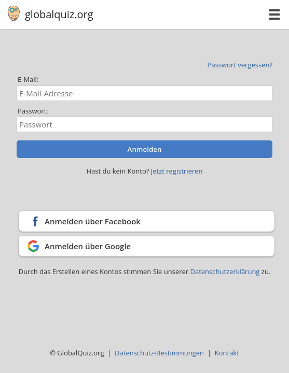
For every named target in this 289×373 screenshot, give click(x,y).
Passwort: (33, 111)
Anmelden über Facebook (93, 221)
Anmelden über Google (88, 246)
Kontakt (227, 352)
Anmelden (145, 149)
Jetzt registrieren (177, 171)
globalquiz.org (59, 14)
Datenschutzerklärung (226, 271)
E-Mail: (28, 79)
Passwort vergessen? (240, 64)
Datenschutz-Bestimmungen (159, 352)
